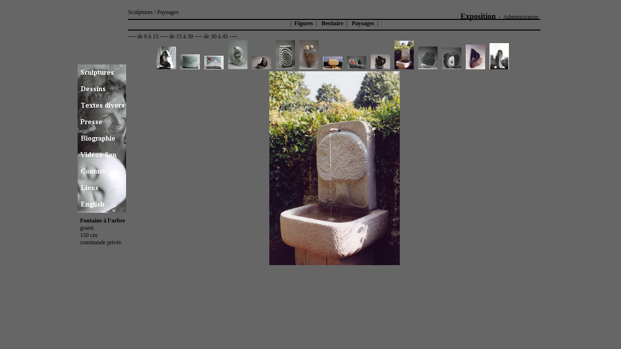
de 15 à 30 (181, 36)
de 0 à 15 (148, 36)
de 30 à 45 (216, 36)
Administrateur (521, 17)
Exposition (478, 16)
